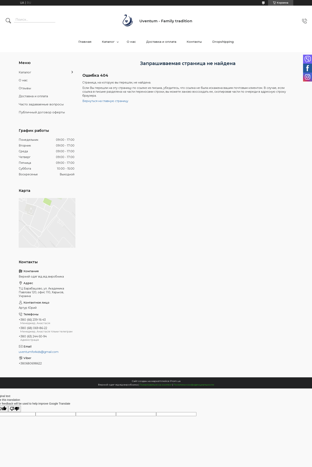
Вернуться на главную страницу (105, 101)
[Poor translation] (14, 409)
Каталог (108, 42)
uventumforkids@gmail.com (38, 352)
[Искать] (8, 21)
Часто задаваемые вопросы (41, 104)
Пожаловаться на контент (155, 384)
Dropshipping (223, 42)
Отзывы (25, 88)
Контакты (194, 42)
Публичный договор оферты (42, 112)
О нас (131, 42)
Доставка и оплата (161, 42)
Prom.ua (175, 381)
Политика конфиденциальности (194, 384)
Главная (85, 42)
